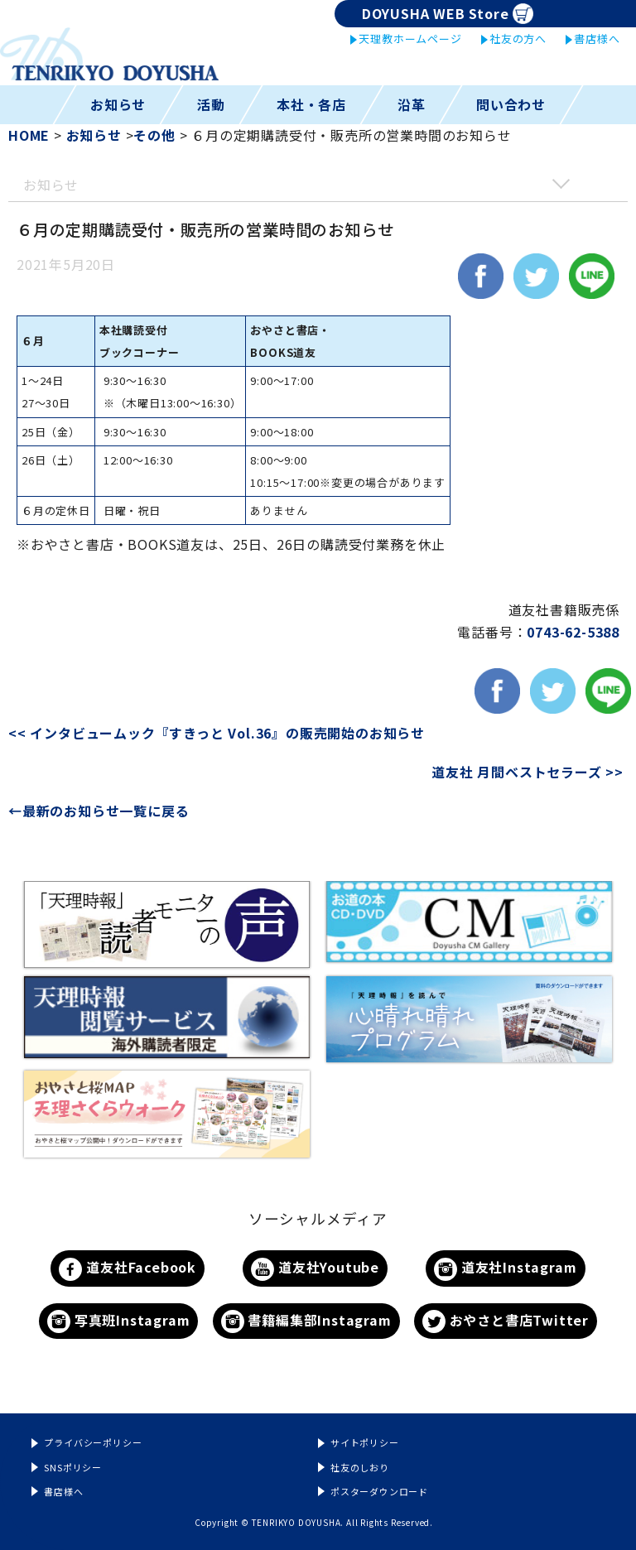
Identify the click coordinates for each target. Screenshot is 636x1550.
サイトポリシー (364, 1442)
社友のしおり (359, 1467)
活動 (211, 104)
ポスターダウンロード (379, 1491)
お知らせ (118, 104)
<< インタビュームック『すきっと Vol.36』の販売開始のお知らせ (225, 733)
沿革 (412, 104)
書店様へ (596, 38)
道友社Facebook (127, 1269)
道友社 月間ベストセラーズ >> (527, 772)
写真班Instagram (118, 1322)
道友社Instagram (505, 1269)
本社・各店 (311, 104)
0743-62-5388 (573, 632)
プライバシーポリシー (93, 1442)
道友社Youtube (315, 1269)
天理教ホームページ (410, 38)
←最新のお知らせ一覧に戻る (98, 811)
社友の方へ (518, 38)
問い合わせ (511, 104)
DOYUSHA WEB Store (447, 13)
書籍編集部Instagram (306, 1322)
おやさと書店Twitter (505, 1322)
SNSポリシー (73, 1467)
